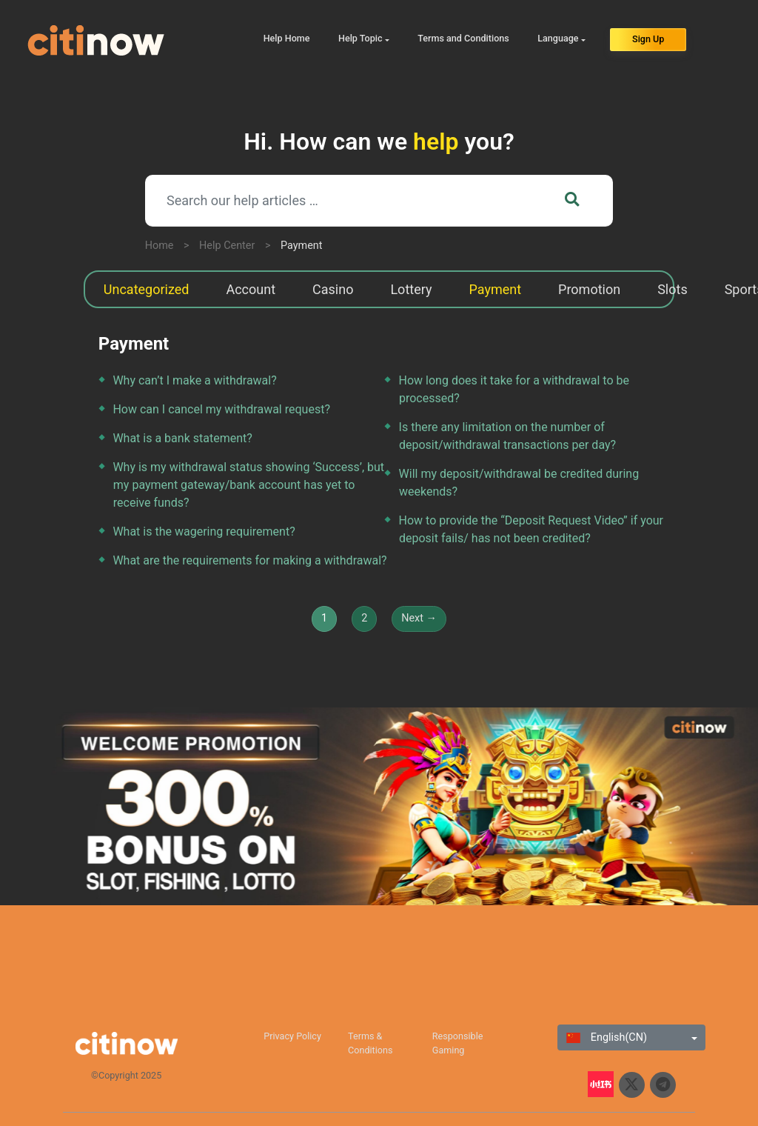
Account (250, 289)
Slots (672, 289)
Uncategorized (147, 289)
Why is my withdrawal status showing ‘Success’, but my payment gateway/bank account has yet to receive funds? (248, 485)
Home (159, 245)
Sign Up (648, 38)
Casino (332, 289)
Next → (419, 618)
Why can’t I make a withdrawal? (194, 380)
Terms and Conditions (463, 38)
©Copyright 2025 (126, 1075)
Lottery (411, 289)
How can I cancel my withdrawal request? (221, 409)
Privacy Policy (292, 1036)
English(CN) (606, 1037)
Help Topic (360, 38)
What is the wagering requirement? (204, 531)
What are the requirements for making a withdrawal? (249, 560)
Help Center (227, 245)
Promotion (589, 289)
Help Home (287, 38)
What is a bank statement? (182, 438)
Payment (301, 245)
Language (557, 38)
